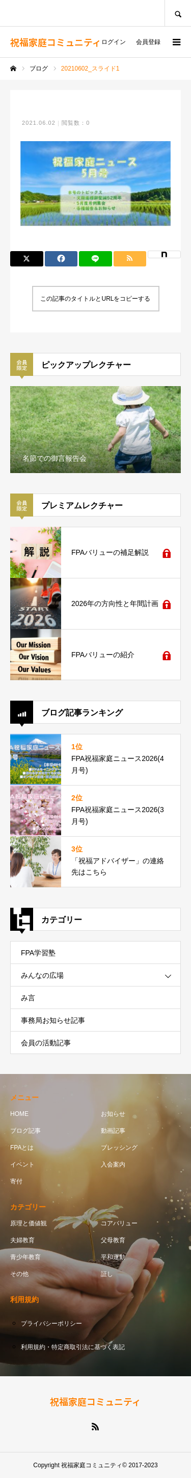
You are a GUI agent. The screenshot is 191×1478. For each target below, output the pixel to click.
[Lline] (95, 258)
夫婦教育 (22, 1240)
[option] (95, 429)
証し (107, 1274)
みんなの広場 (42, 975)
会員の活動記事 (46, 1043)
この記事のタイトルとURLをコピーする (95, 298)
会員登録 (148, 42)
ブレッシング (119, 1147)
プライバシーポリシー (51, 1323)
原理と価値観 (28, 1223)
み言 (28, 998)
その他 (19, 1274)
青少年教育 (25, 1257)
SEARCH (178, 13)
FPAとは (22, 1147)
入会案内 (113, 1164)
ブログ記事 (25, 1130)
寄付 (16, 1181)
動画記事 (113, 1130)
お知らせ (113, 1113)
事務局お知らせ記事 (53, 1020)
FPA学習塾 (38, 953)
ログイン (113, 42)
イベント (22, 1164)
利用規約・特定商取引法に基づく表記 (73, 1347)
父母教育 (113, 1240)
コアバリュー (119, 1223)
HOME (19, 1113)
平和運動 (113, 1257)
